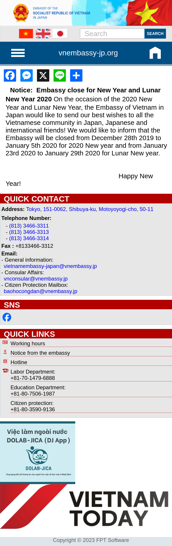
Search (155, 33)
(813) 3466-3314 (29, 238)
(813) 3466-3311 (29, 226)
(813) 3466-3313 (29, 232)
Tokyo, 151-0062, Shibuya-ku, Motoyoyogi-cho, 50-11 (89, 209)
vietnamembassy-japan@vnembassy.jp (50, 266)
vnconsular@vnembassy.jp (36, 279)
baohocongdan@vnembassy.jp (40, 291)
